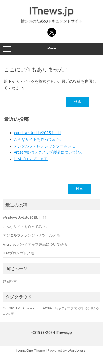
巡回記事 (10, 281)
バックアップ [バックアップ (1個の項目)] (61, 308)
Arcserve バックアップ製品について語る (49, 152)
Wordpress (76, 350)
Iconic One (24, 350)
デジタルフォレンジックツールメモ (44, 146)
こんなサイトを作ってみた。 (39, 139)
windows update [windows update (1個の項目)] (31, 308)
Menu (51, 49)
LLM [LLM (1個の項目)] (17, 308)
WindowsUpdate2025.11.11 (37, 133)
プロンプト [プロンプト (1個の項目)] (77, 308)
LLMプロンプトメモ (31, 159)
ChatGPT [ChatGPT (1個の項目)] (8, 308)
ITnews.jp (51, 10)
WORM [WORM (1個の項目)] (47, 308)
